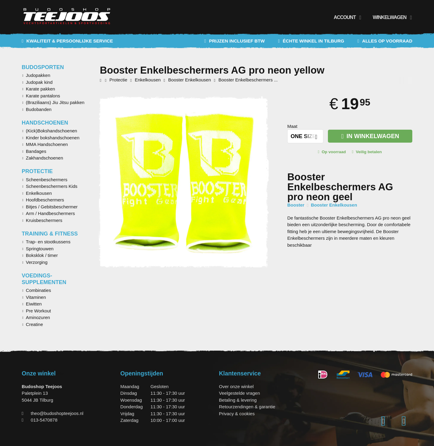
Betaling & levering (238, 400)
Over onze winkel (236, 386)
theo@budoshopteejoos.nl (57, 413)
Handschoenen (45, 123)
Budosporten (43, 67)
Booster (295, 204)
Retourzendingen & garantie (247, 406)
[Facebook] (403, 421)
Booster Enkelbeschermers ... (248, 79)
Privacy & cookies (237, 413)
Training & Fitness (50, 234)
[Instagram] (383, 421)
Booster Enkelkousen (334, 204)
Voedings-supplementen (44, 279)
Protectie (37, 171)
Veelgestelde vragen (239, 393)
